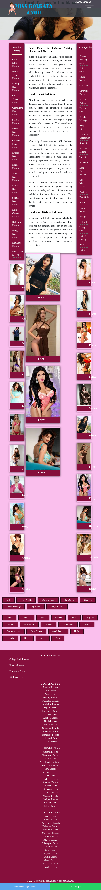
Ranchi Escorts (50, 867)
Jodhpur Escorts (50, 799)
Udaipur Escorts (50, 796)
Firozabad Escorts (50, 701)
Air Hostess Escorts (18, 677)
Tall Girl (83, 157)
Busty (27, 638)
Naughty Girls (56, 607)
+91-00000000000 (82, 2)
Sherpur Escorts (15, 121)
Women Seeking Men (83, 59)
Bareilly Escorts (50, 697)
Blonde (58, 618)
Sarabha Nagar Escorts (15, 201)
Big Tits (90, 618)
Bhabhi (82, 202)
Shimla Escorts (50, 857)
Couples (88, 600)
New (58, 638)
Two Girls (69, 600)
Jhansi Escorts (50, 714)
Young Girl (82, 229)
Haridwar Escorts (50, 836)
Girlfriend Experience (84, 92)
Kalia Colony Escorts (15, 213)
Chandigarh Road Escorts (17, 111)
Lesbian (10, 624)
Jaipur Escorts (50, 786)
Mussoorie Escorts (50, 833)
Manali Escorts (50, 860)
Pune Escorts (50, 758)
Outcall (82, 250)
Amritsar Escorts (50, 782)
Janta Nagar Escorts (15, 177)
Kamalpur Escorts (16, 244)
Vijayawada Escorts (51, 863)
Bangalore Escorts (50, 735)
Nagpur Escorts (51, 816)
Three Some (67, 624)
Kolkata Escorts (50, 741)
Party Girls (81, 127)
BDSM (87, 624)
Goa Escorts (50, 775)
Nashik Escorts (50, 819)
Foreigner (83, 216)
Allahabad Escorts (50, 704)
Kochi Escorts (50, 802)
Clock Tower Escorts (15, 99)
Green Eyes (29, 624)
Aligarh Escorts (50, 707)
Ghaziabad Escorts (50, 724)
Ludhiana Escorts (50, 779)
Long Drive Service (82, 171)
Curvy (43, 638)
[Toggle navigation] (89, 8)
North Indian (82, 210)
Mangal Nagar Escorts (15, 234)
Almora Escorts (50, 840)
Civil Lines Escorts (15, 62)
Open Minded (48, 600)
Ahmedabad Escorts (50, 765)
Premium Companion (84, 136)
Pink (74, 618)
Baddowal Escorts (16, 224)
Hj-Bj (76, 631)
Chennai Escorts (50, 752)
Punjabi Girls (82, 110)
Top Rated (35, 607)
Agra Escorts (50, 694)
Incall (82, 245)
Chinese (48, 624)
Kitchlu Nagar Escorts (15, 156)
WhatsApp (76, 886)
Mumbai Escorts (50, 687)
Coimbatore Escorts (51, 789)
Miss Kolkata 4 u (52, 881)
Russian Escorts (16, 665)
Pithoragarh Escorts (50, 843)
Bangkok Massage (83, 119)
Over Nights (26, 600)
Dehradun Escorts (50, 826)
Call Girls (83, 85)
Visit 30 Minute (83, 150)
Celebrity (83, 222)
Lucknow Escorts (50, 718)
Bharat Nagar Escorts (15, 132)
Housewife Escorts (17, 671)
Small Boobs (58, 631)
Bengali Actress (83, 101)
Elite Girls (81, 70)
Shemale (26, 618)
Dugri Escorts (15, 166)
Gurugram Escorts (50, 728)
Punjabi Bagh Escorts (15, 189)
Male (42, 618)
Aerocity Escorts (50, 731)
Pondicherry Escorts (50, 823)
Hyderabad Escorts (50, 738)
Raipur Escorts (50, 846)
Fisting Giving (82, 238)
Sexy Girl (83, 143)
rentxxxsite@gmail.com (25, 886)
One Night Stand (82, 183)
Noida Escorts (50, 721)
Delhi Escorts (50, 691)
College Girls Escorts (19, 659)
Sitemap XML (67, 881)
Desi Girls (84, 197)
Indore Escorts (50, 806)
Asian (9, 618)
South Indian (82, 78)
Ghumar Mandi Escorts (16, 144)
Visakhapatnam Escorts (50, 762)
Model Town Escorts (15, 75)
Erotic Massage (14, 607)
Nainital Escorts (50, 830)
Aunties (83, 192)
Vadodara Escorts (50, 772)
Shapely (10, 638)
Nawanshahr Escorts (17, 253)
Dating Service (13, 631)
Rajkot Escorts (50, 853)
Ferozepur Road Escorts (16, 87)
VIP (8, 600)
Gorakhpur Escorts (50, 711)
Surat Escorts (50, 769)
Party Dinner (36, 631)
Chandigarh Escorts (50, 755)
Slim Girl (83, 162)
